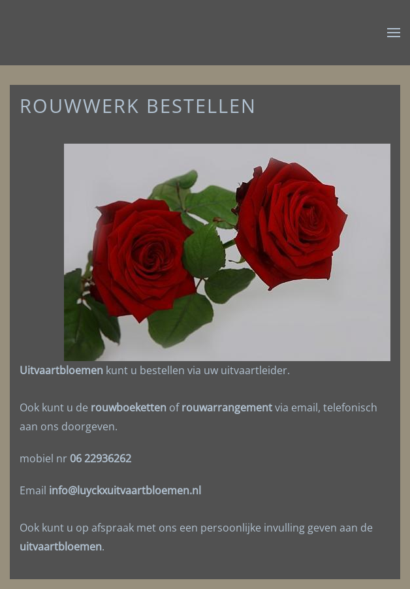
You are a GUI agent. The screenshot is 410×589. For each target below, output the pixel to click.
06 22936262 (100, 458)
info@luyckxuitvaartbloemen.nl (125, 490)
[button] (393, 32)
